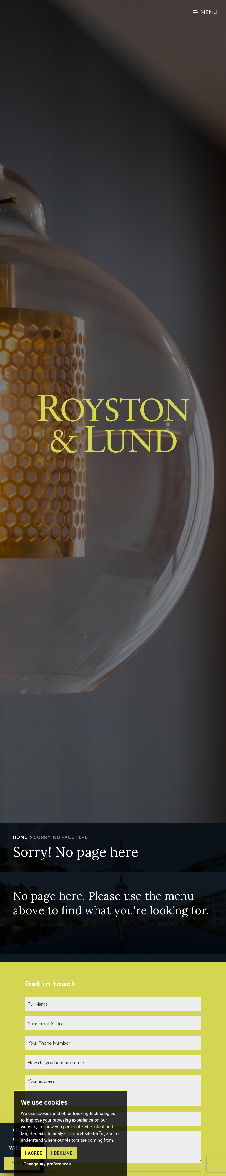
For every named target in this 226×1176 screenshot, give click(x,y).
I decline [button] (61, 1159)
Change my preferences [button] (47, 1170)
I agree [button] (33, 1159)
